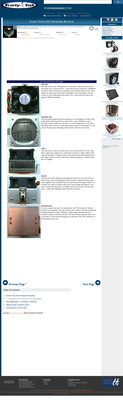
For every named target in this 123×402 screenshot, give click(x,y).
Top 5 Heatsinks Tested (25, 382)
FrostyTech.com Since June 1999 (9, 381)
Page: (30, 38)
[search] (77, 2)
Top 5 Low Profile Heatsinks (27, 384)
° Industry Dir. (106, 33)
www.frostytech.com (51, 390)
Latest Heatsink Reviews (25, 381)
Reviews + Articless (72, 15)
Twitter (46, 382)
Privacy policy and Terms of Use (81, 390)
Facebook (46, 381)
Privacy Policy (72, 385)
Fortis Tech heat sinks (16, 313)
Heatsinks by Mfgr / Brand (26, 387)
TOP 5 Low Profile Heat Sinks (66, 13)
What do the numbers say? (17, 305)
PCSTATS (105, 147)
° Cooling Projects (107, 34)
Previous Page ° (15, 284)
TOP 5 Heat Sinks (49, 13)
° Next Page (91, 284)
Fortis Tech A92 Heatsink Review (51, 21)
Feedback (70, 381)
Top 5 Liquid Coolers (25, 385)
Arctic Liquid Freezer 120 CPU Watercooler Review (112, 53)
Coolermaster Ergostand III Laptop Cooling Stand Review (112, 102)
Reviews (24, 38)
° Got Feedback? (106, 27)
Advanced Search (85, 15)
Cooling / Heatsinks (44, 34)
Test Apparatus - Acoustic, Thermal (21, 302)
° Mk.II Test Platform (108, 29)
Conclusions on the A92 (16, 308)
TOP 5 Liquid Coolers (83, 13)
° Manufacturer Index (108, 31)
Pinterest (46, 384)
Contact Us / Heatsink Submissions (77, 382)
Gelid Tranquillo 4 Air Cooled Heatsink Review (112, 85)
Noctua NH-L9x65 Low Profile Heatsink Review (112, 135)
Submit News (72, 384)
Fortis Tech (25, 34)
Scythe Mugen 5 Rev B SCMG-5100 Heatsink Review (112, 69)
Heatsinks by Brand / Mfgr (54, 15)
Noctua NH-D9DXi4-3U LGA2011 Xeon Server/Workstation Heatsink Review (112, 118)
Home (18, 38)
